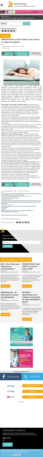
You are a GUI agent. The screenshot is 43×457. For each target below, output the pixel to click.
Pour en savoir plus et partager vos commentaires (14, 215)
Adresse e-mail (6, 240)
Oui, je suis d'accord (7, 455)
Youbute (14, 30)
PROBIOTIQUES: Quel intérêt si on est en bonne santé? (31, 266)
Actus (7, 16)
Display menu (2, 5)
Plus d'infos (25, 451)
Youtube (28, 222)
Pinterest (8, 30)
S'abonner (7, 246)
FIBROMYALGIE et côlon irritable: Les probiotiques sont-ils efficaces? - (17, 210)
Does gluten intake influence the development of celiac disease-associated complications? (18, 207)
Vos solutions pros (32, 397)
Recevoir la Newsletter (21, 371)
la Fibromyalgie (15, 211)
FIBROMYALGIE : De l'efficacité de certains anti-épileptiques (9, 294)
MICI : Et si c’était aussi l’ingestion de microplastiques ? (10, 266)
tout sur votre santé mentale (32, 385)
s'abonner (7, 444)
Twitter (5, 30)
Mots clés (3, 23)
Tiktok (11, 30)
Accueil (2, 16)
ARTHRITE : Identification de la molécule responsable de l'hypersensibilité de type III (31, 297)
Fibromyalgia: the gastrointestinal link (10, 197)
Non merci (17, 454)
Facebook (3, 30)
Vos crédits (32, 391)
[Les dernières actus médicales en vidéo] (21, 420)
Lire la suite (5, 286)
